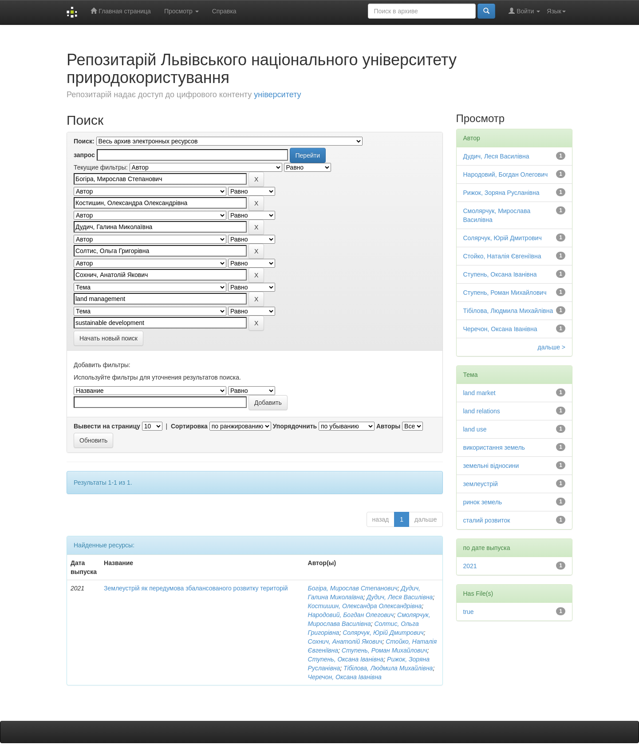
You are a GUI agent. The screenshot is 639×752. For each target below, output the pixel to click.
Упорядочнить (295, 426)
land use (475, 429)
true (468, 611)
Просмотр (181, 11)
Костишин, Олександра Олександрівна (365, 606)
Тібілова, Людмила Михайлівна (388, 668)
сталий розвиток (486, 520)
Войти (524, 11)
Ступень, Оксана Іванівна (346, 659)
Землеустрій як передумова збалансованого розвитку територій (196, 588)
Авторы (388, 426)
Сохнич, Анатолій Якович (345, 641)
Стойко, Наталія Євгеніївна (502, 256)
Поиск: (84, 141)
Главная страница (120, 11)
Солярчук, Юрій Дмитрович (383, 632)
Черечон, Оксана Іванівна (345, 677)
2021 (470, 566)
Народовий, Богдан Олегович (351, 614)
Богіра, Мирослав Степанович (353, 588)
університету (277, 94)
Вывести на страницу (107, 426)
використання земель (494, 447)
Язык (556, 11)
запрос (84, 154)
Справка (224, 11)
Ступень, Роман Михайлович (384, 650)
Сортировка (189, 426)
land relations (481, 411)
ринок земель (482, 502)
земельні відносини (491, 465)
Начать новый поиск (108, 338)
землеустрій (480, 483)
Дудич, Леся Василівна (400, 597)
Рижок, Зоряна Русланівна (501, 192)
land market (479, 392)
